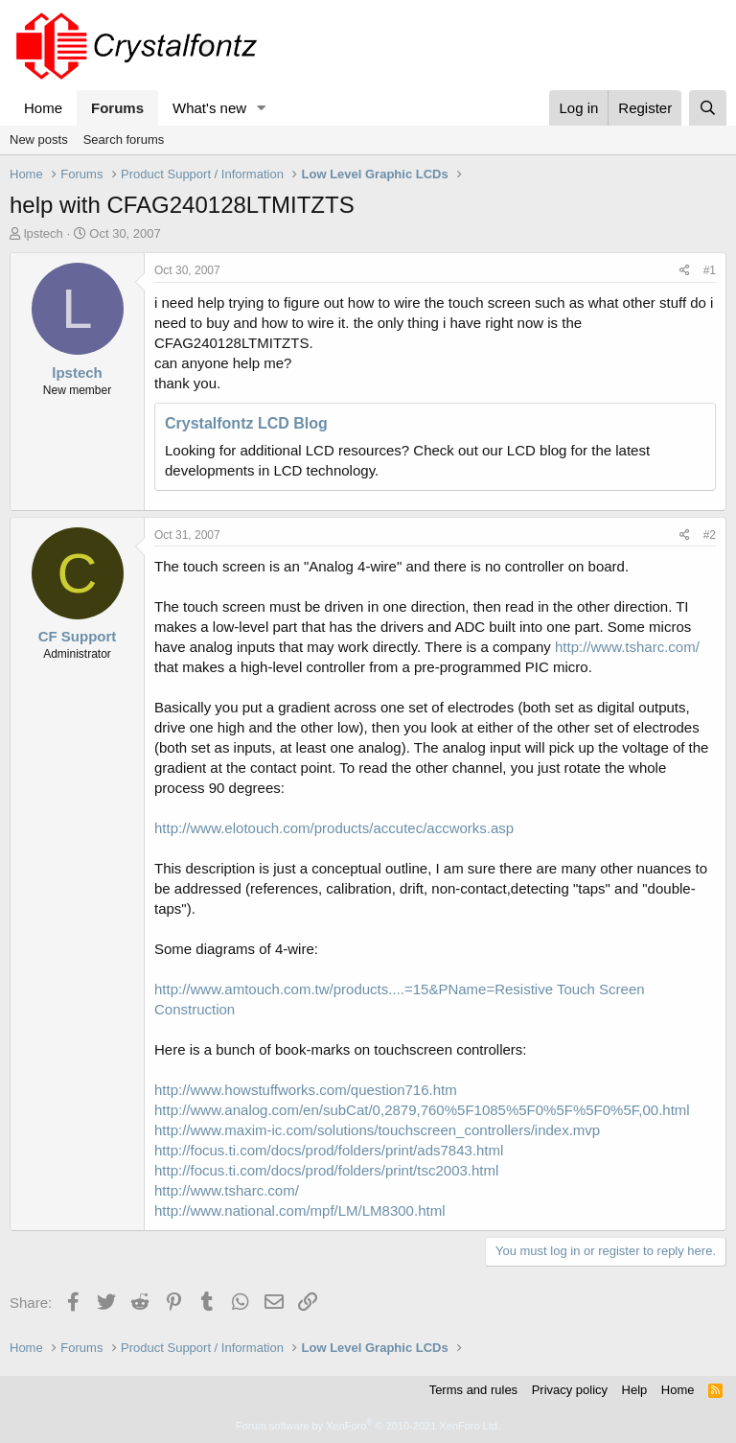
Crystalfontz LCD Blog (246, 423)
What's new (209, 108)
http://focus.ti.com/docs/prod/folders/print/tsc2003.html (326, 1170)
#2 (709, 535)
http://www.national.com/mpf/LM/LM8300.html (299, 1210)
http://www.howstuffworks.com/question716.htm (305, 1090)
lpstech (43, 233)
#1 (709, 270)
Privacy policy (570, 1390)
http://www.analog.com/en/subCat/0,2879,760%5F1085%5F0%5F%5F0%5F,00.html (422, 1110)
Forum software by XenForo (368, 1425)
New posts (39, 139)
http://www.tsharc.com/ (627, 647)
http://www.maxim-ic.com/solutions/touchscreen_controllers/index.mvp (377, 1130)
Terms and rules (473, 1390)
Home (43, 108)
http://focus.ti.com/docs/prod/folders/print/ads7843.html (328, 1150)
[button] (261, 108)
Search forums (124, 139)
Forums (117, 108)
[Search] (707, 108)
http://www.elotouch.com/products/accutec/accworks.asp (334, 828)
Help (635, 1390)
